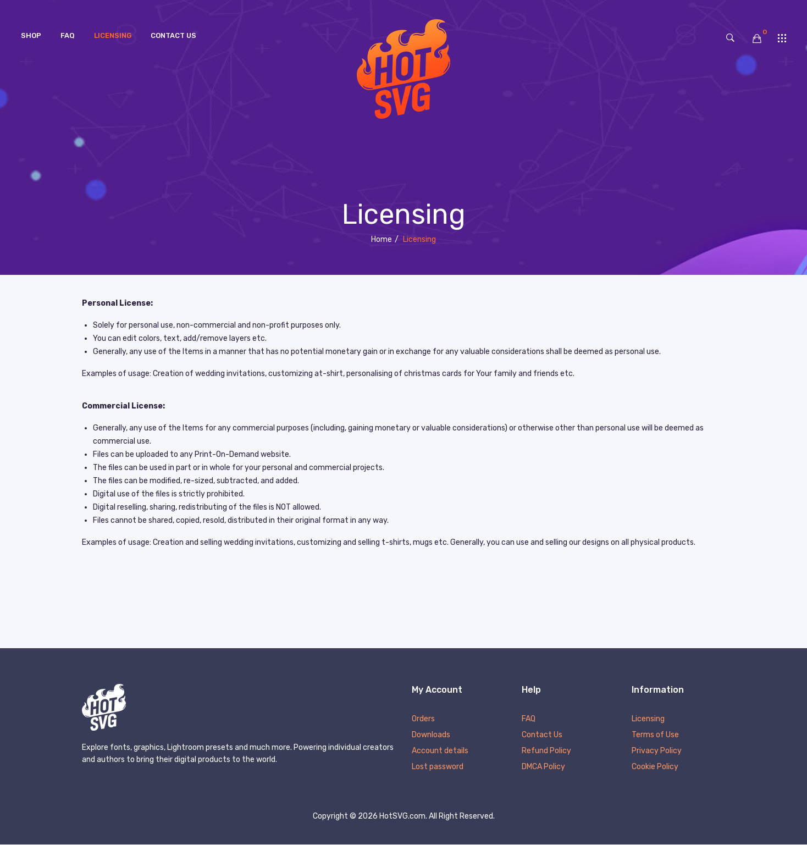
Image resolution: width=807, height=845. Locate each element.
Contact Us (542, 735)
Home (381, 239)
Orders (423, 719)
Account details (440, 751)
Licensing (648, 719)
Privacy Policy (657, 751)
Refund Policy (546, 751)
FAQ (528, 719)
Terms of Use (655, 735)
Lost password (437, 767)
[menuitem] (31, 35)
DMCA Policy (543, 767)
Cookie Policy (655, 767)
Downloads (431, 735)
